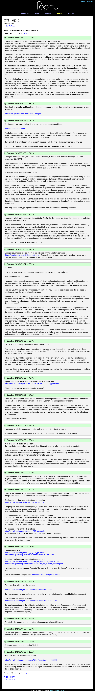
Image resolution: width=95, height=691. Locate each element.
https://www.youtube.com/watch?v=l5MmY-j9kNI (23, 114)
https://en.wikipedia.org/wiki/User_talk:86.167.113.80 (25, 502)
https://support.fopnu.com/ (15, 129)
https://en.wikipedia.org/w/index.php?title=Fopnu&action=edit (28, 590)
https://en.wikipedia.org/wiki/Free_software (22, 255)
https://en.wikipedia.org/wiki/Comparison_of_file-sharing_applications (32, 384)
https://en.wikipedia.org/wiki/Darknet (46, 575)
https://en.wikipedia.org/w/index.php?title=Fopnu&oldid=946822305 (31, 601)
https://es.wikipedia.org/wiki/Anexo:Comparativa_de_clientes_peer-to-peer (34, 564)
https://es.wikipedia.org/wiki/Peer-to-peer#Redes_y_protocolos (29, 555)
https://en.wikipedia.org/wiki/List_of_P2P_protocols (24, 531)
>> (30, 34)
